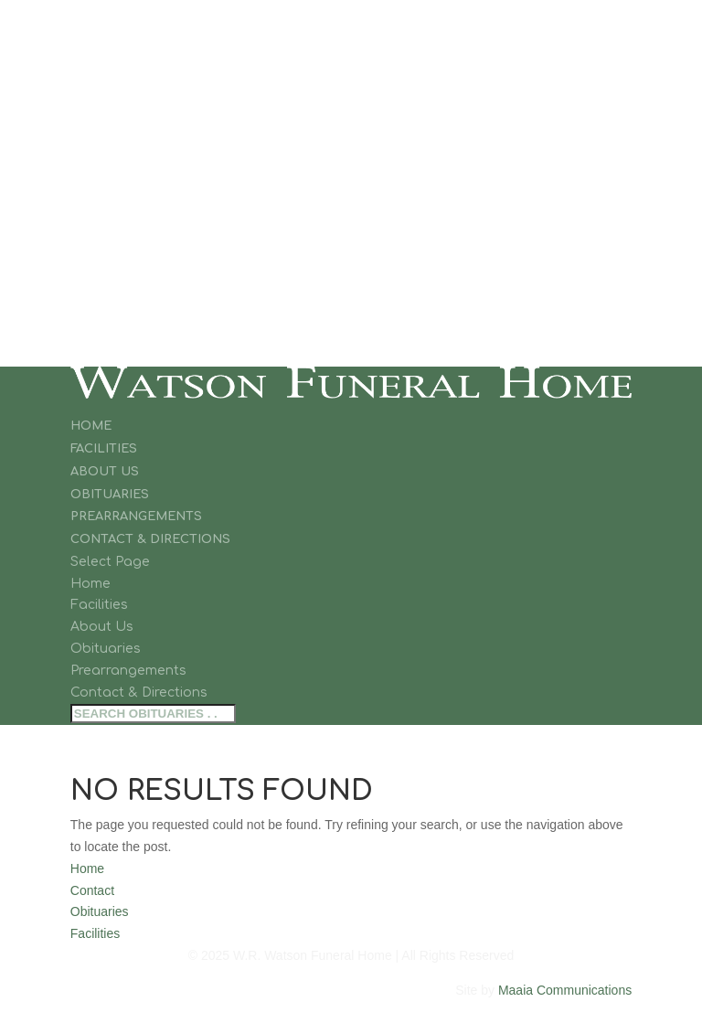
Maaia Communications (565, 990)
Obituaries (109, 494)
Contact (92, 890)
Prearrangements (136, 516)
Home (91, 426)
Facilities (103, 448)
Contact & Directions (150, 539)
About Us (104, 471)
